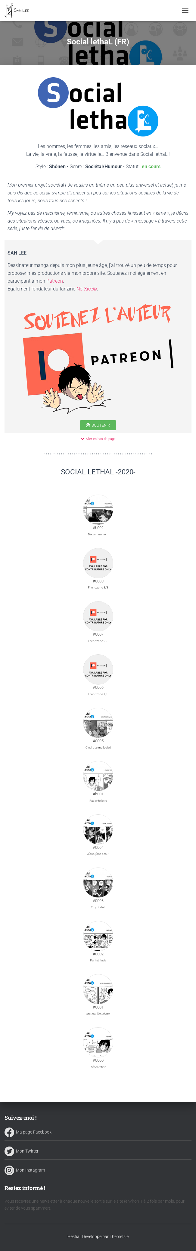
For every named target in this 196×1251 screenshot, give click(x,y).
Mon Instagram (25, 1170)
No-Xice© (86, 289)
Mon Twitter (22, 1151)
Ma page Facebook (28, 1132)
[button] (98, 425)
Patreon (54, 281)
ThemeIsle (119, 1236)
